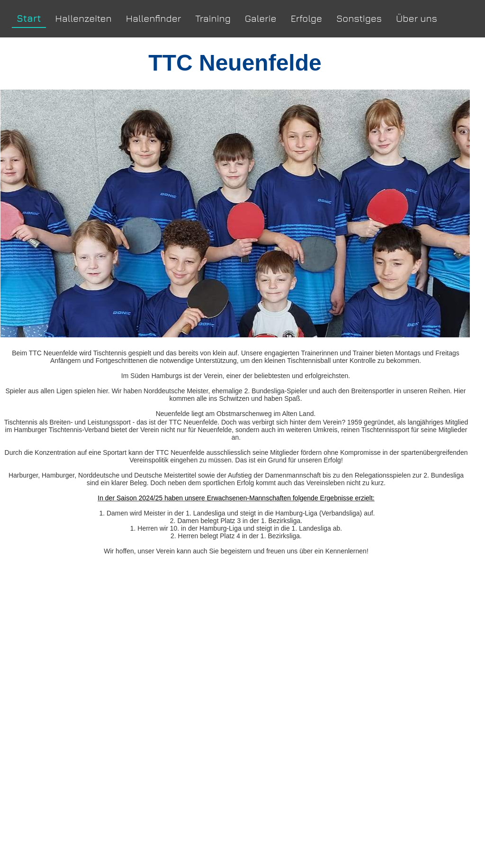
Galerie (261, 18)
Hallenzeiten (83, 18)
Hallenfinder (153, 18)
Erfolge (306, 18)
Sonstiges (359, 18)
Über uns (416, 18)
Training (213, 18)
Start (29, 18)
